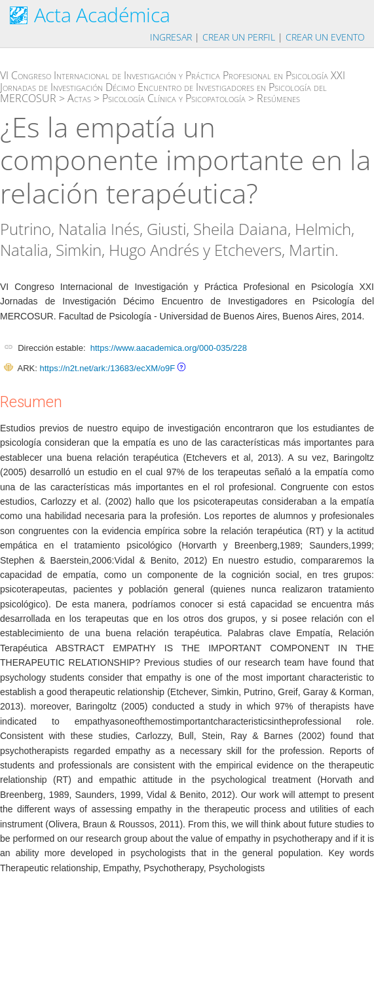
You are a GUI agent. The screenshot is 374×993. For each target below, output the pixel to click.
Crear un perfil (238, 37)
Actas (79, 98)
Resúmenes (278, 98)
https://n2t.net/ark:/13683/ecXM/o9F (107, 368)
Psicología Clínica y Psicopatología (174, 98)
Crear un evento (325, 37)
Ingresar (171, 37)
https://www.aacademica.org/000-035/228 (168, 348)
